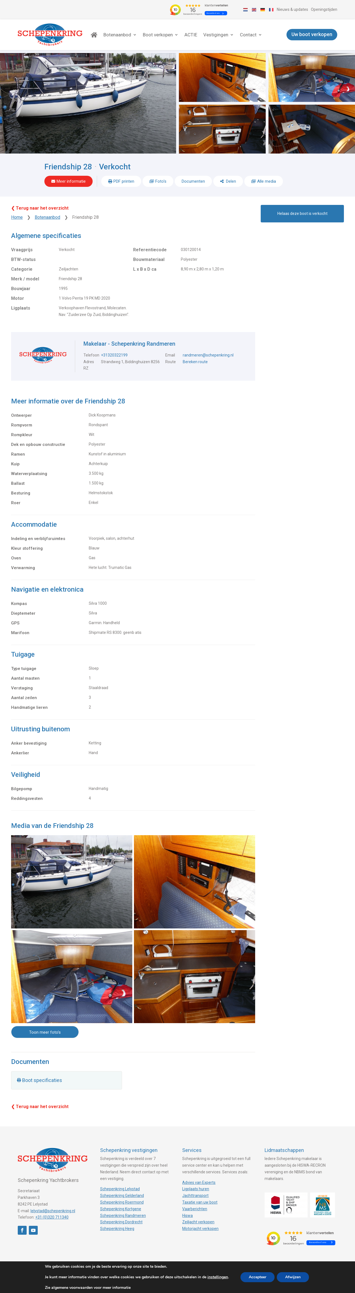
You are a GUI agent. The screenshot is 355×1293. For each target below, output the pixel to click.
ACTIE (190, 34)
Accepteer (257, 1277)
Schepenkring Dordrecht (121, 1222)
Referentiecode (150, 249)
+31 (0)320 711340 (52, 1217)
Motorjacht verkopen (200, 1228)
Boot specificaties (42, 1080)
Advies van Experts (198, 1182)
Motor (17, 298)
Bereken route (195, 362)
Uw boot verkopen (311, 34)
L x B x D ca (144, 269)
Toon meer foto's (45, 1032)
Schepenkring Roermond (122, 1202)
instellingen (217, 1277)
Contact (248, 34)
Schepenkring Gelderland (122, 1195)
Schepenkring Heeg (117, 1228)
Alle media (266, 181)
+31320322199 (114, 355)
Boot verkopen (158, 34)
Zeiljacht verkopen (198, 1222)
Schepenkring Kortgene (120, 1209)
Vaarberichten (194, 1209)
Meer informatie (71, 181)
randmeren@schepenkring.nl (208, 355)
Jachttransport (195, 1195)
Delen (230, 181)
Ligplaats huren (195, 1189)
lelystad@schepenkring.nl (53, 1211)
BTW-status (23, 259)
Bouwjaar (21, 288)
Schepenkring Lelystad (120, 1189)
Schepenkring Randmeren (123, 1215)
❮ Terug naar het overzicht (40, 208)
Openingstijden (324, 9)
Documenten (193, 181)
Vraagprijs (22, 249)
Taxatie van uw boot (199, 1202)
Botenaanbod (117, 34)
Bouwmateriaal (148, 259)
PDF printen (123, 181)
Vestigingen (215, 34)
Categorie (21, 269)
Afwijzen (293, 1277)
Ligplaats (20, 308)
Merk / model (25, 279)
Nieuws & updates (292, 9)
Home (17, 217)
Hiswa (187, 1215)
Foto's (160, 181)
